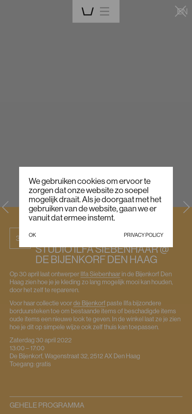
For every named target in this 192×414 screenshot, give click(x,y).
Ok (32, 235)
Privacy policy (143, 235)
